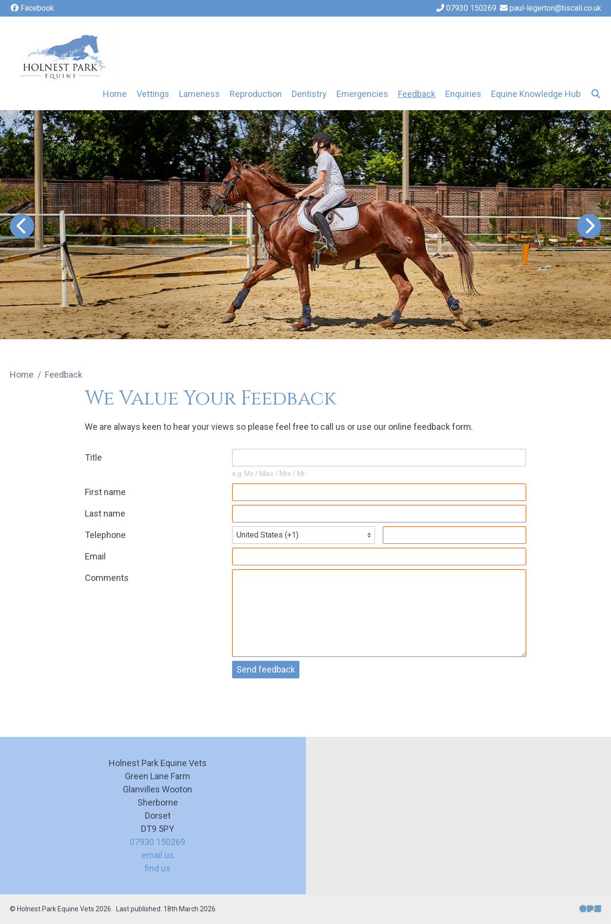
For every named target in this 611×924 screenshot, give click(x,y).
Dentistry (309, 94)
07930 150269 (157, 842)
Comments (107, 578)
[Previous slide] (22, 226)
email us (157, 855)
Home (115, 94)
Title (93, 457)
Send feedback (266, 669)
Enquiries (463, 94)
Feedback (416, 94)
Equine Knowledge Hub (536, 94)
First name (105, 492)
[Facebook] (32, 8)
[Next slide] (589, 226)
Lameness (199, 94)
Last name (105, 513)
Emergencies (362, 94)
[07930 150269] (465, 8)
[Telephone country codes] (303, 535)
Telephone (105, 535)
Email (95, 556)
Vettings (153, 94)
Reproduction (256, 94)
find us (157, 868)
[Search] (596, 94)
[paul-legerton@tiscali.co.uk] (550, 8)
